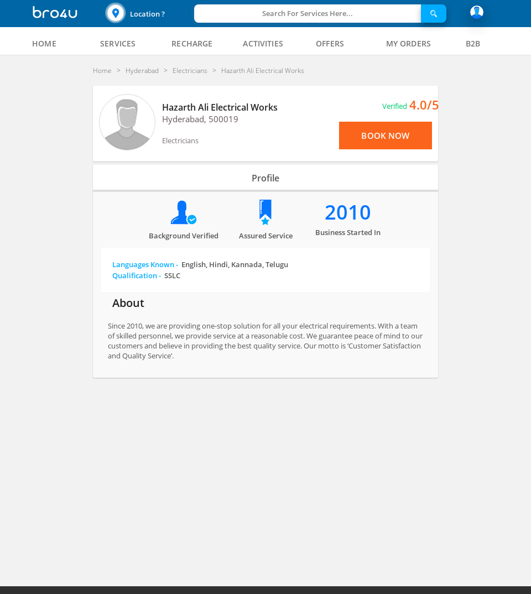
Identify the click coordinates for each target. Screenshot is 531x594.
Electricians (180, 140)
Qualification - (146, 275)
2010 (348, 212)
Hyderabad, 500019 (200, 118)
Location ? (147, 14)
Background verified (183, 236)
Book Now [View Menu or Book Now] (385, 135)
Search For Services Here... (307, 13)
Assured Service (266, 236)
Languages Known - (200, 264)
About (128, 302)
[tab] (44, 44)
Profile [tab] (265, 178)
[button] (148, 13)
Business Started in (348, 232)
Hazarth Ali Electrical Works (220, 107)
